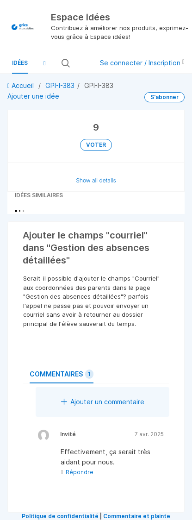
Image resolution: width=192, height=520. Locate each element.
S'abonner (164, 97)
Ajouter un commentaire (102, 402)
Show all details (96, 180)
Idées (20, 62)
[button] (44, 63)
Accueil (21, 85)
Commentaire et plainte (136, 516)
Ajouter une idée (33, 96)
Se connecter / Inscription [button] (142, 63)
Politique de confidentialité (60, 516)
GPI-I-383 (59, 85)
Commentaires (61, 374)
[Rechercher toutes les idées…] (81, 63)
